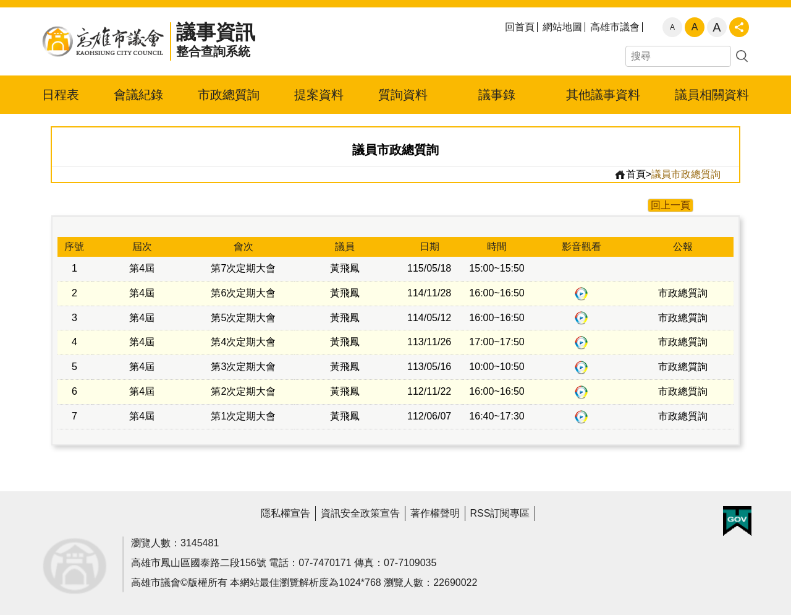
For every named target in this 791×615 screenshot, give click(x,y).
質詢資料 (403, 94)
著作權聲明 (435, 513)
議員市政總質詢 (686, 174)
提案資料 (319, 94)
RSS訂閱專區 (500, 513)
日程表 (60, 94)
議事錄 (496, 94)
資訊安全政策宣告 (360, 513)
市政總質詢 (229, 94)
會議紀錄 (138, 94)
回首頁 (520, 27)
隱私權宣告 (285, 513)
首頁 (630, 174)
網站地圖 (562, 27)
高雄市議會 (615, 27)
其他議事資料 (603, 94)
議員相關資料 (712, 94)
